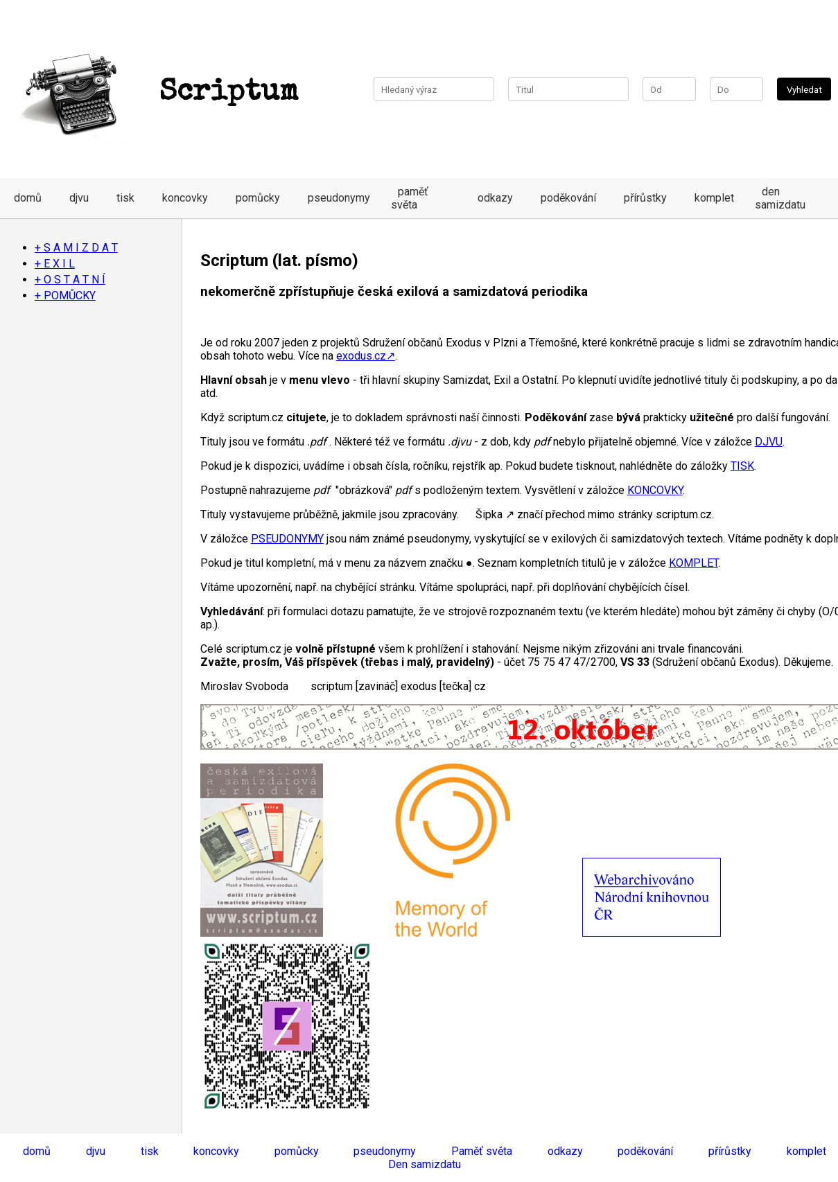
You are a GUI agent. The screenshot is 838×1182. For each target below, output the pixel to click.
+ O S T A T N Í (70, 279)
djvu (79, 197)
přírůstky (645, 197)
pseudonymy (339, 197)
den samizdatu (780, 198)
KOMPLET (693, 563)
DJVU (769, 441)
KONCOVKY (655, 490)
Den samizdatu (424, 1164)
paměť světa (409, 198)
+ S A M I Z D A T (76, 247)
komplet (714, 197)
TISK (742, 466)
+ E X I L (55, 263)
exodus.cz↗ (365, 355)
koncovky (185, 197)
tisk (125, 197)
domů (28, 197)
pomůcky (258, 197)
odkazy (495, 197)
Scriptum (156, 93)
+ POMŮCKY (65, 295)
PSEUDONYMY (287, 538)
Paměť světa (481, 1151)
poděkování (568, 197)
